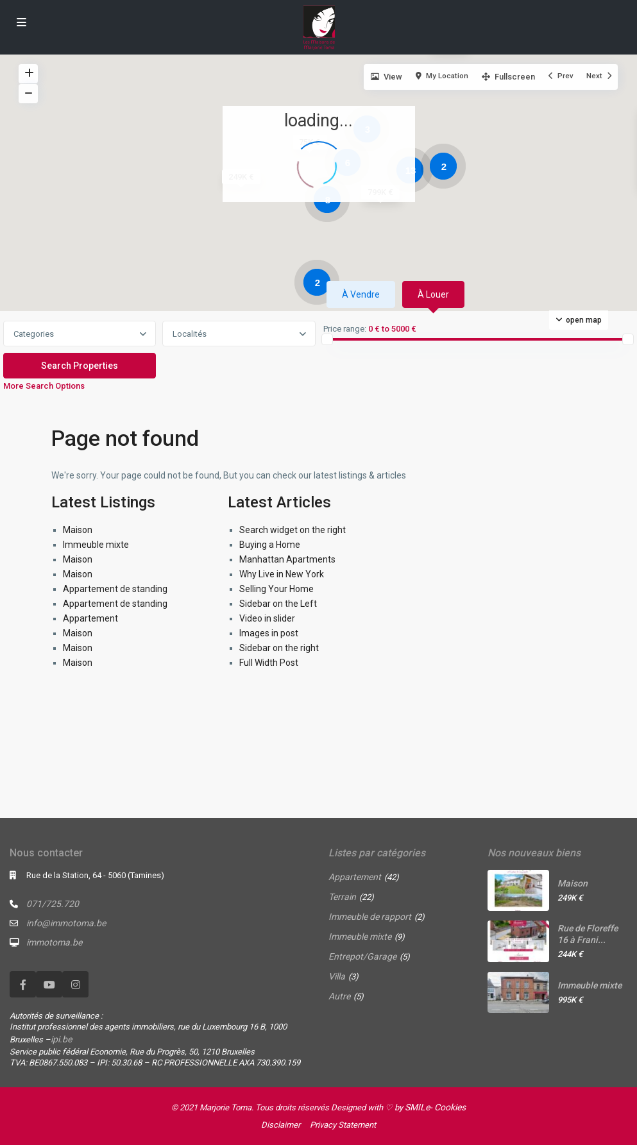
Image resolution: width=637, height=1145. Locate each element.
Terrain (342, 897)
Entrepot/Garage (362, 956)
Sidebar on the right (279, 648)
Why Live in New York (281, 574)
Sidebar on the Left (278, 603)
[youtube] (49, 984)
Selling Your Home (276, 589)
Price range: (344, 329)
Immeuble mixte (96, 544)
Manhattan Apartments (287, 559)
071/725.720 (52, 904)
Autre (339, 996)
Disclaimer (280, 1125)
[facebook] (23, 984)
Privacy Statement (343, 1125)
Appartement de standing (115, 589)
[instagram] (75, 984)
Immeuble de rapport (369, 917)
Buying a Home (269, 544)
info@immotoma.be (66, 923)
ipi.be (61, 1039)
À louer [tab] (433, 294)
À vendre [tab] (361, 294)
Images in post (268, 633)
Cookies (450, 1107)
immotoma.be (54, 942)
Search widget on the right (292, 530)
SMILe (417, 1107)
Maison (77, 530)
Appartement (90, 618)
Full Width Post (268, 662)
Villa (336, 976)
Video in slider (267, 618)
